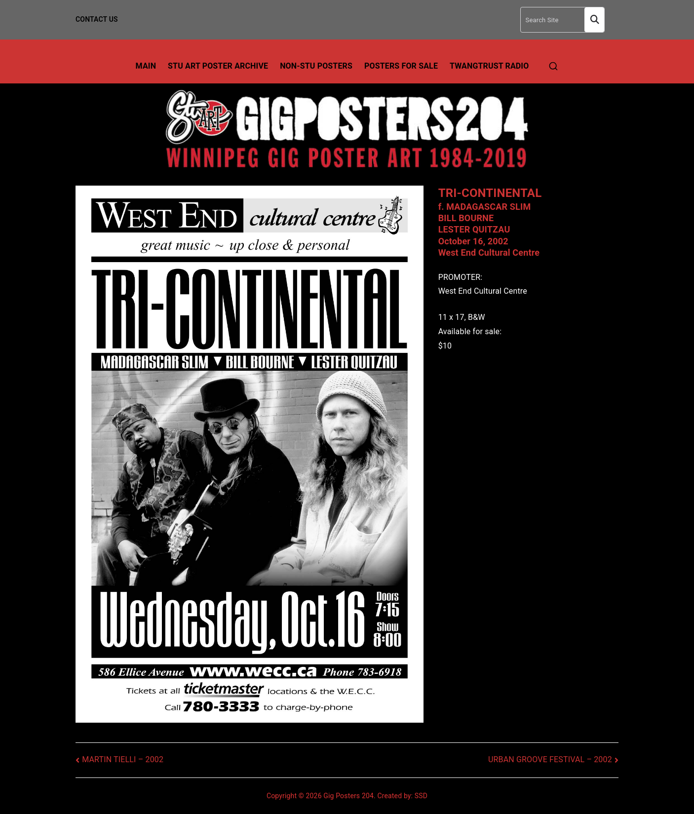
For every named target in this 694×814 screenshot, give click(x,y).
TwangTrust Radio (489, 66)
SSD (421, 796)
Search (594, 20)
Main (146, 66)
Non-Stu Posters (316, 66)
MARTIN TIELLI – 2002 (122, 759)
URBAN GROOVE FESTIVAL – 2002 (550, 759)
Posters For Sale (401, 66)
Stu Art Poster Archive (218, 66)
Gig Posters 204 (348, 796)
